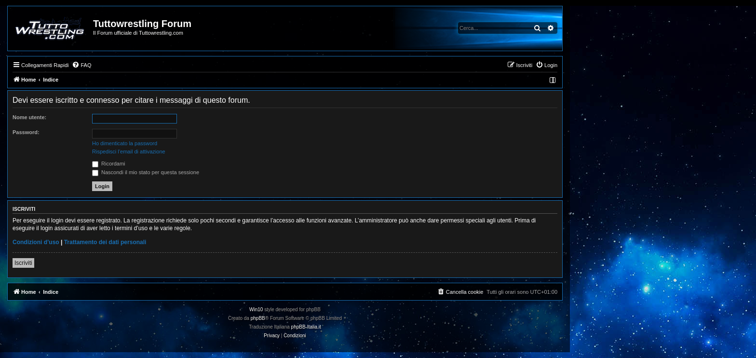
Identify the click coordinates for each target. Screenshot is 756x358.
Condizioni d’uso (36, 242)
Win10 (256, 309)
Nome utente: (29, 117)
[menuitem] (81, 65)
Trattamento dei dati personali (105, 242)
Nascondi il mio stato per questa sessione (145, 172)
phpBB (258, 318)
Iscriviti (23, 263)
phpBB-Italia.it (306, 327)
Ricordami (108, 163)
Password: (26, 132)
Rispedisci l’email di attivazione (128, 151)
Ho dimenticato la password (124, 143)
